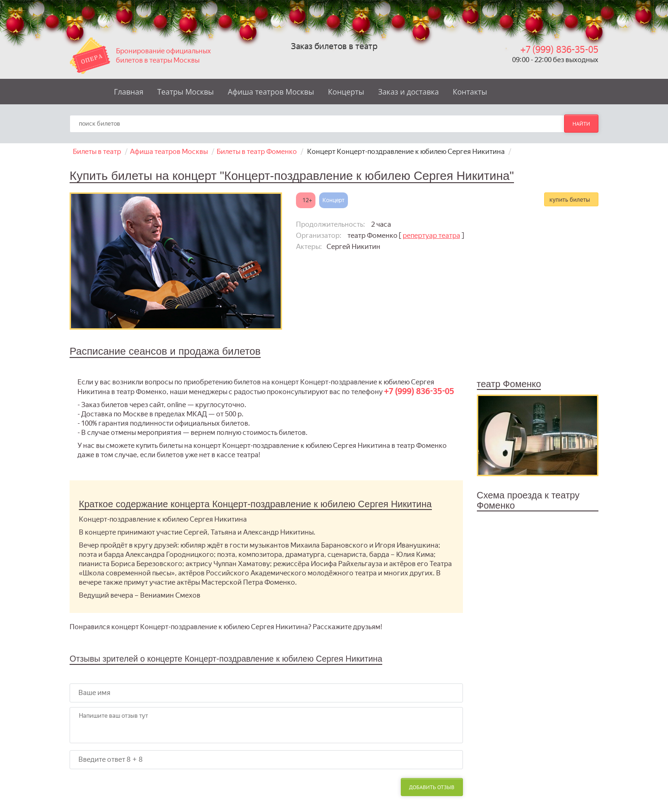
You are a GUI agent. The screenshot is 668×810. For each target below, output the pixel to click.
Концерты (346, 92)
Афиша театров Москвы (271, 92)
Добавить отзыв (432, 787)
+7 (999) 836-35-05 (559, 49)
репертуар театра (431, 235)
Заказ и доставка (408, 92)
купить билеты (569, 199)
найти (581, 123)
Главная (128, 92)
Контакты (470, 92)
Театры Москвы (185, 92)
